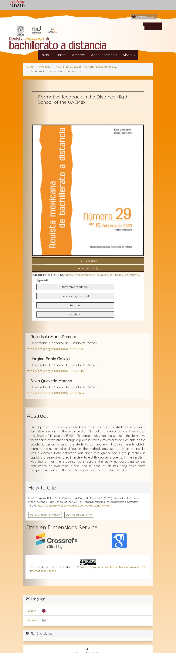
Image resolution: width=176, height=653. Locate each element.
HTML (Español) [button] (88, 268)
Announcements (104, 55)
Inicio (45, 55)
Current (60, 55)
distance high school (75, 296)
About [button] (129, 55)
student (75, 314)
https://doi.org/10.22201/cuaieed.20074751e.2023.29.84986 (103, 275)
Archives (78, 55)
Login (152, 16)
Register (142, 16)
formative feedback (75, 287)
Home (30, 66)
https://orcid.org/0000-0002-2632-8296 (56, 393)
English (32, 610)
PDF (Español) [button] (88, 260)
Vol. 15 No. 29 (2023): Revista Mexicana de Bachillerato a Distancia (99, 66)
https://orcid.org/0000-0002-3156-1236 (55, 349)
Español (33, 620)
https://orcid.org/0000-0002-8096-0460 (56, 371)
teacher (75, 305)
